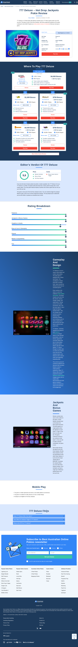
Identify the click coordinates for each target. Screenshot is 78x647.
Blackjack (48, 576)
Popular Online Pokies (6, 568)
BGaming (63, 585)
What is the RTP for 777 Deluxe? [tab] (22, 523)
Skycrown (18, 585)
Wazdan (63, 583)
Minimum (35, 2)
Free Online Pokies (8, 6)
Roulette (48, 574)
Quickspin (63, 592)
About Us (41, 618)
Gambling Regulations (8, 620)
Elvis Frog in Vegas (5, 583)
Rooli (17, 574)
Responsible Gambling (8, 618)
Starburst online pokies (58, 375)
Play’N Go (63, 588)
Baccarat (48, 578)
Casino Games (49, 568)
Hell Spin (18, 578)
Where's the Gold (5, 581)
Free (30, 2)
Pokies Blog (42, 622)
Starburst (3, 578)
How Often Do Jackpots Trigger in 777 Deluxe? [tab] (26, 519)
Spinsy (17, 581)
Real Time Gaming (65, 574)
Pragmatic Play (64, 578)
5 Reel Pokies (34, 574)
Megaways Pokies (35, 576)
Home (2, 6)
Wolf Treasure (4, 576)
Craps (47, 581)
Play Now (55, 54)
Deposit (58, 2)
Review (26, 87)
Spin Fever (18, 590)
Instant (41, 2)
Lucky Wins (19, 576)
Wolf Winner (19, 588)
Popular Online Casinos (22, 568)
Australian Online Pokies (37, 568)
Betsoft (63, 576)
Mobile (25, 2)
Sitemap (41, 625)
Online (46, 2)
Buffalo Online (4, 592)
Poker (47, 571)
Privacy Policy (6, 625)
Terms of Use (6, 622)
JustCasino (18, 583)
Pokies (52, 2)
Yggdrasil (63, 590)
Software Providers (66, 568)
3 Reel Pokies (34, 571)
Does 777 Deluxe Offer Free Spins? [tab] (23, 516)
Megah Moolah (4, 574)
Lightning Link (4, 571)
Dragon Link (4, 585)
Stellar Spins (19, 571)
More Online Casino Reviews (39, 153)
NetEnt (62, 581)
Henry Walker (31, 17)
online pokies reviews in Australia (41, 24)
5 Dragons (3, 588)
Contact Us (41, 620)
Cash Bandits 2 (4, 590)
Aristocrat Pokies (65, 571)
